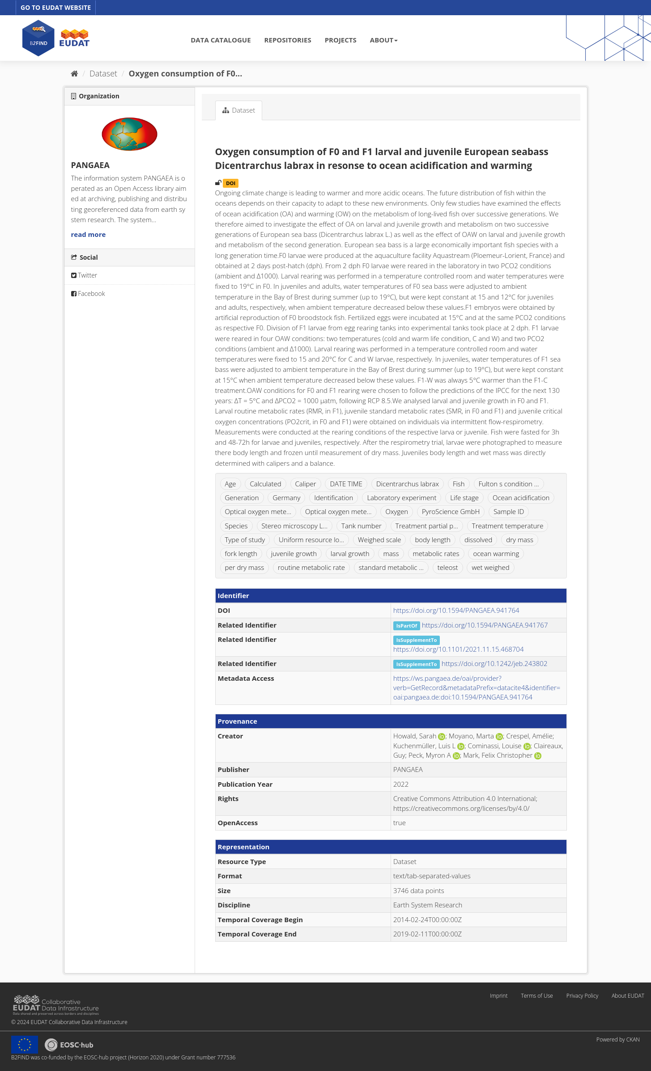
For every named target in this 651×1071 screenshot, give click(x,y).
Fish (459, 483)
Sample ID (509, 511)
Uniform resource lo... (311, 539)
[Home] (74, 73)
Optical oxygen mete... (258, 511)
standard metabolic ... (391, 567)
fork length (241, 553)
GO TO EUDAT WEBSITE (56, 7)
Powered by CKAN (618, 1039)
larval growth (350, 553)
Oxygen (396, 511)
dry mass (519, 539)
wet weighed (490, 567)
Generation (242, 497)
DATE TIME (346, 483)
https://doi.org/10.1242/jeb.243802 (494, 663)
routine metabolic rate (311, 567)
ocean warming (496, 553)
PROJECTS (341, 39)
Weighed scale (379, 539)
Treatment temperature (508, 525)
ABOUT (384, 39)
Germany (286, 497)
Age (230, 483)
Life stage (464, 497)
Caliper (305, 483)
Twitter (84, 275)
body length (433, 539)
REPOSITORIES (287, 39)
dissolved (478, 539)
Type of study (245, 539)
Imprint (498, 995)
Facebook (88, 293)
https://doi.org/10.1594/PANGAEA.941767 (485, 624)
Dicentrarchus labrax (407, 483)
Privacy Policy (582, 995)
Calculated (265, 483)
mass (391, 553)
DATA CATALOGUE (221, 39)
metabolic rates (436, 553)
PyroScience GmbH (451, 511)
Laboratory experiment (401, 497)
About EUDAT (628, 995)
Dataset (103, 73)
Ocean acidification (521, 497)
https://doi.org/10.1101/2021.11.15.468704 (458, 649)
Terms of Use (537, 995)
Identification (333, 497)
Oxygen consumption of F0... (186, 73)
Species (236, 525)
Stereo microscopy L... (295, 525)
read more (88, 234)
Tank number (361, 525)
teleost (448, 567)
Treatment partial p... (427, 525)
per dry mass (244, 567)
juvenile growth (294, 553)
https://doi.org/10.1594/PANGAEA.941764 (456, 610)
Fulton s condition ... (509, 483)
